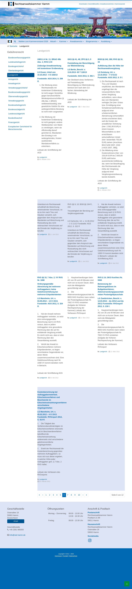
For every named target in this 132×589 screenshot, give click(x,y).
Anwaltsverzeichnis (107, 4)
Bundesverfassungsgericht (19, 58)
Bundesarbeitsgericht (17, 105)
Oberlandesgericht (15, 71)
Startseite (13, 46)
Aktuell (53, 41)
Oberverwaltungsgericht (18, 96)
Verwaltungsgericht (16, 101)
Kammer (63, 41)
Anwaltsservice (77, 41)
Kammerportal (120, 4)
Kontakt (65, 556)
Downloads (83, 4)
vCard (16, 521)
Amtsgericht (13, 79)
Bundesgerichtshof (16, 66)
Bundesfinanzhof (15, 118)
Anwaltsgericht (14, 83)
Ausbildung (106, 41)
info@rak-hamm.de (17, 535)
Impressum (58, 556)
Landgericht (13, 75)
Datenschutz (73, 556)
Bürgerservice (92, 41)
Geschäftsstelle (93, 4)
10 (79, 495)
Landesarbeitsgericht (16, 62)
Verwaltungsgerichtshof (17, 88)
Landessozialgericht (16, 114)
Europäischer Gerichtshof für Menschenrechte (20, 128)
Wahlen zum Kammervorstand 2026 (33, 41)
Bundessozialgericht (16, 109)
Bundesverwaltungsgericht (19, 92)
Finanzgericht (13, 122)
